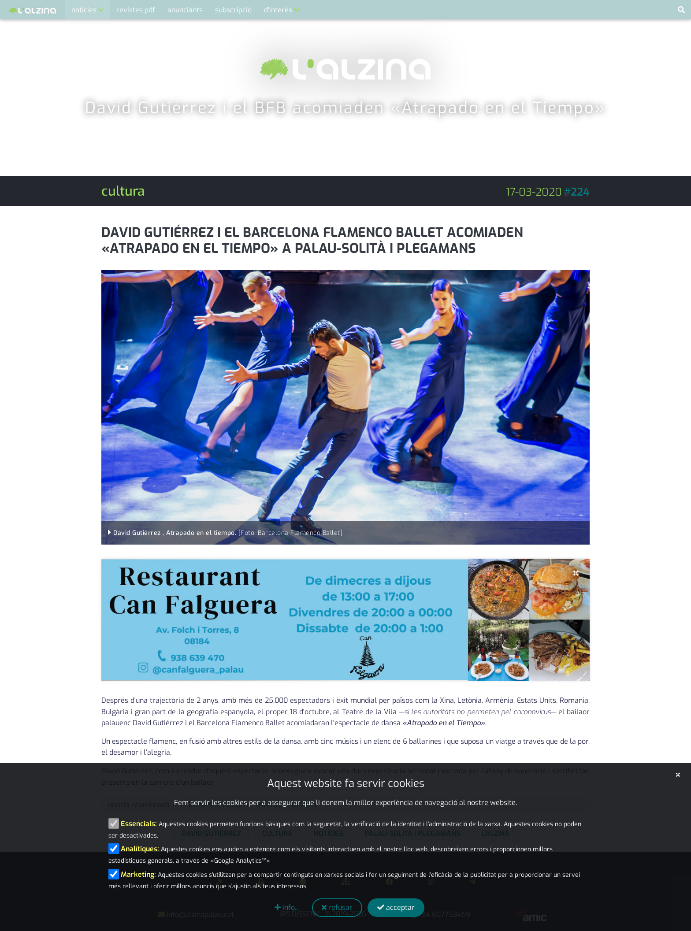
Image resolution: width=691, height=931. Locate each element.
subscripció (233, 10)
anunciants (185, 10)
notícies (84, 10)
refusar (337, 907)
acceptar (396, 907)
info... (287, 907)
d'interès (279, 10)
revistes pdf (135, 10)
